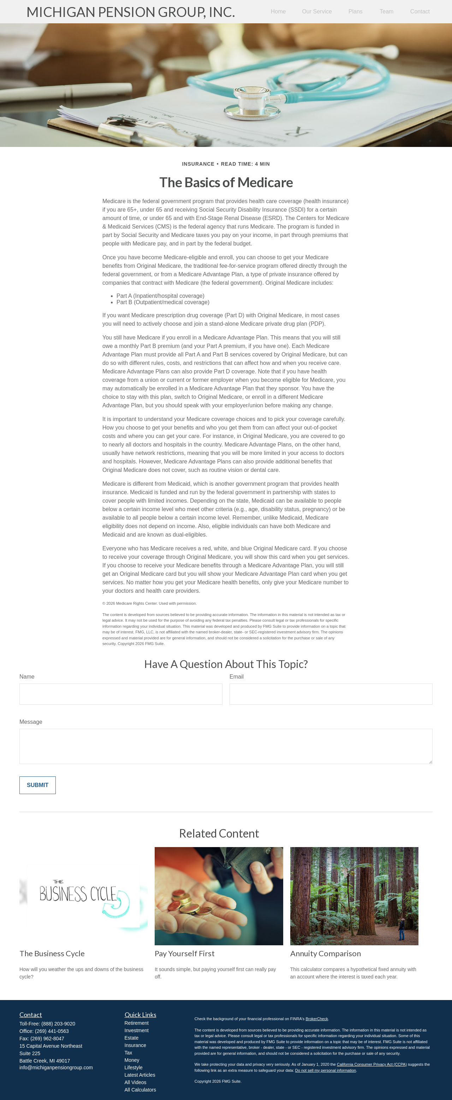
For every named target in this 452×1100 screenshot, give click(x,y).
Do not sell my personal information (325, 1070)
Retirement (137, 1023)
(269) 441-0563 (52, 1031)
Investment (137, 1030)
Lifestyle (134, 1067)
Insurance (135, 1045)
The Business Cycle (52, 953)
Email (237, 677)
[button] (278, 12)
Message (30, 722)
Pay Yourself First (185, 953)
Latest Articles (140, 1075)
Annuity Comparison (325, 953)
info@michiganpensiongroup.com (56, 1067)
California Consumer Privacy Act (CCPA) (372, 1064)
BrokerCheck (316, 1019)
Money (132, 1060)
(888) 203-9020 (58, 1024)
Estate (132, 1038)
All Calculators (140, 1090)
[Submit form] (37, 785)
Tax (128, 1052)
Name (27, 677)
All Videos (136, 1082)
